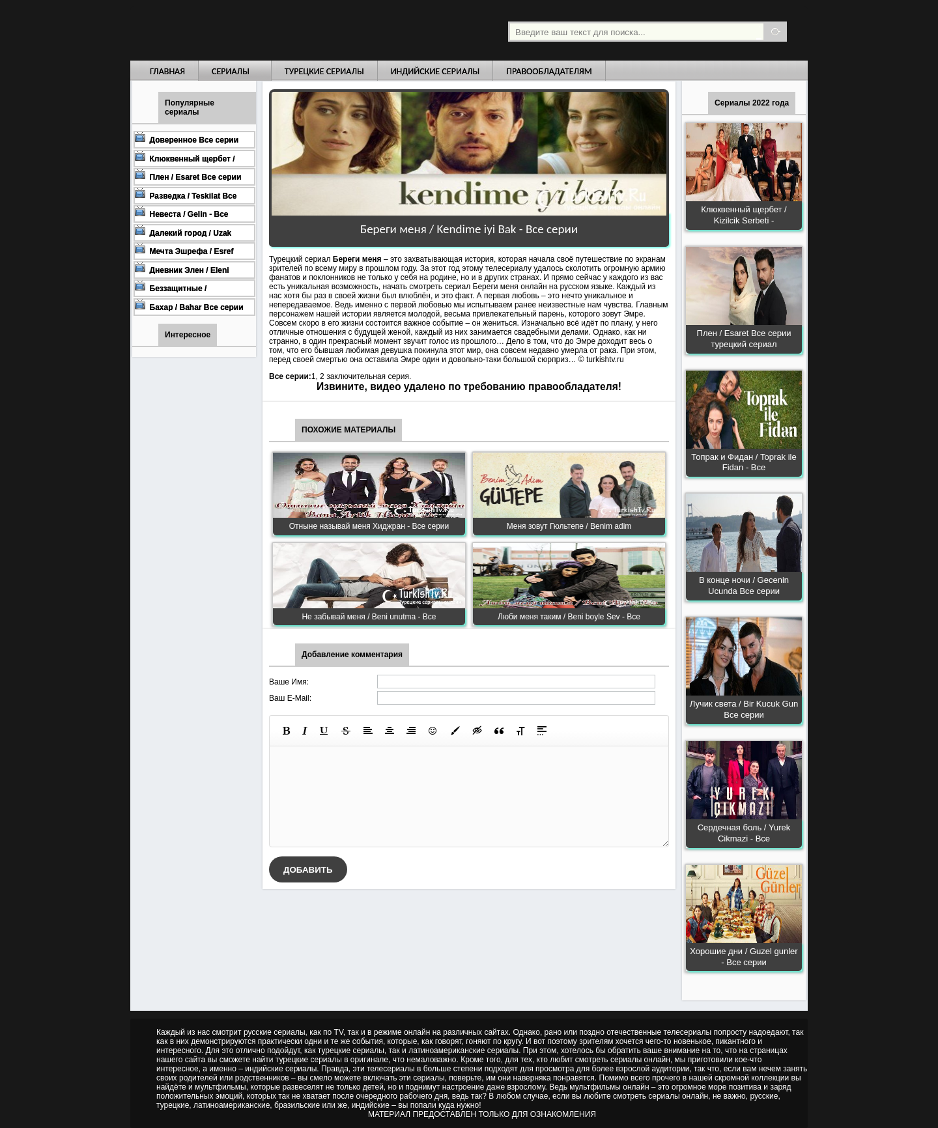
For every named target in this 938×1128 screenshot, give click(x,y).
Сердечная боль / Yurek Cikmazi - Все (744, 833)
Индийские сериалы (435, 71)
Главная (167, 71)
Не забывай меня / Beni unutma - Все (369, 616)
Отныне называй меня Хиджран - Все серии (369, 526)
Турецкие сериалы (324, 71)
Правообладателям (549, 71)
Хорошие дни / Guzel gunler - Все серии (743, 956)
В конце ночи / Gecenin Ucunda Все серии (744, 585)
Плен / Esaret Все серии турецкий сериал (744, 338)
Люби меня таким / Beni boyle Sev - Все (569, 616)
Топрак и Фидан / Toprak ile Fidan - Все (743, 462)
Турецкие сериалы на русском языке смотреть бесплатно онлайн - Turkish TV (250, 30)
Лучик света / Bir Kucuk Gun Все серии (744, 709)
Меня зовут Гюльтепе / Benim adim (569, 526)
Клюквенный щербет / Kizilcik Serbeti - (743, 214)
